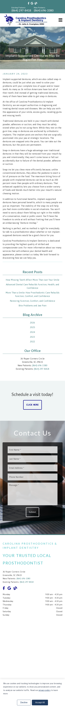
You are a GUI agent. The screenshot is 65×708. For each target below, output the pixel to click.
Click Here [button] (32, 405)
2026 (32, 322)
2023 (32, 337)
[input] (32, 449)
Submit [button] (32, 512)
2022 (32, 341)
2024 (32, 332)
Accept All (40, 702)
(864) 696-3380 (44, 10)
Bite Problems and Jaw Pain (33, 305)
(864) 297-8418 (21, 10)
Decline (23, 702)
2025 (32, 327)
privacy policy (45, 690)
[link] (28, 3)
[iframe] (32, 649)
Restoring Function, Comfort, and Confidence (32, 301)
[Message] (32, 494)
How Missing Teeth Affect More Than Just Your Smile (32, 280)
